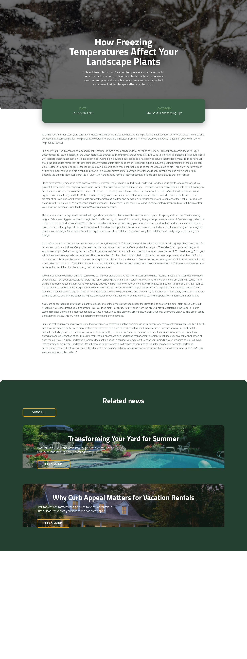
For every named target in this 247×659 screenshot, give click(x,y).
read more (53, 464)
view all (39, 412)
